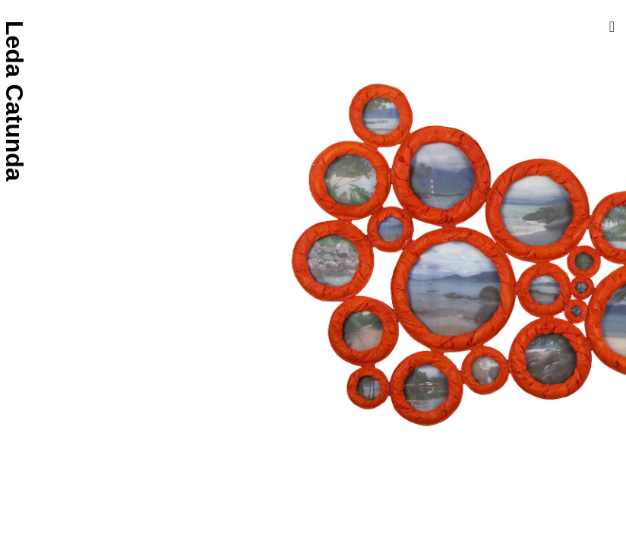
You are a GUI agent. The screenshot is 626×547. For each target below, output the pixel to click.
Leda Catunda (14, 101)
